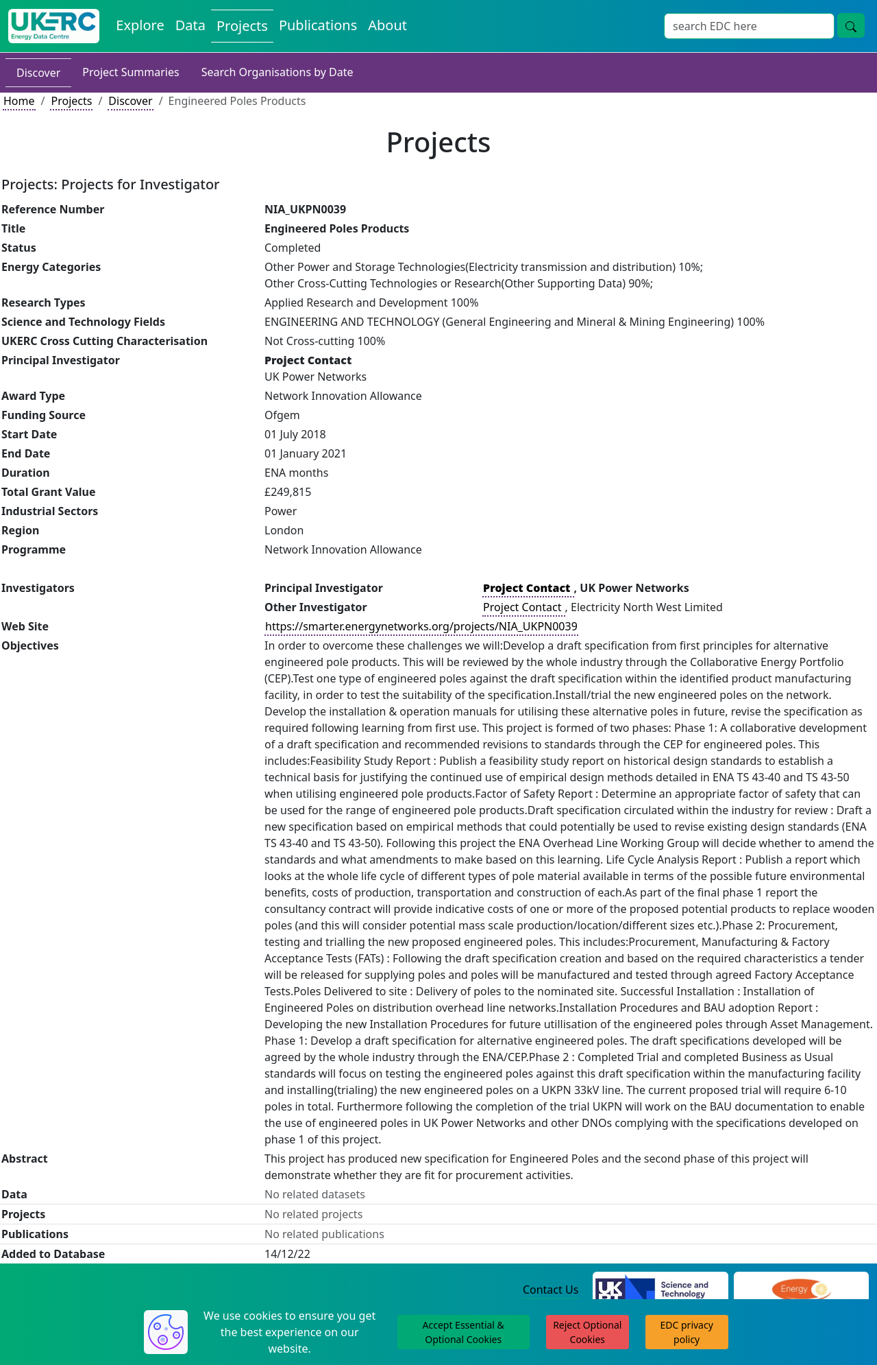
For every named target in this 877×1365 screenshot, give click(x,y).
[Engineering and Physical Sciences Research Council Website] (801, 1290)
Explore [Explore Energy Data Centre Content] (140, 25)
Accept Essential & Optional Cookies (463, 1332)
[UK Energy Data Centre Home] (53, 26)
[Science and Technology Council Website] (660, 1290)
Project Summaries (130, 72)
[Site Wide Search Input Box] (749, 26)
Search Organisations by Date (277, 72)
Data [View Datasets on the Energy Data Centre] (190, 25)
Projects (71, 100)
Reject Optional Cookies (587, 1332)
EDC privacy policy (686, 1332)
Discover (38, 72)
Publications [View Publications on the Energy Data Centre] (318, 25)
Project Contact (523, 607)
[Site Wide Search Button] (851, 25)
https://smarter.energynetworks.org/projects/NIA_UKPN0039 (421, 626)
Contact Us (550, 1289)
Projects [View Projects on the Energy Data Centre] (242, 25)
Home (19, 100)
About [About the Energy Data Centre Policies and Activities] (387, 25)
